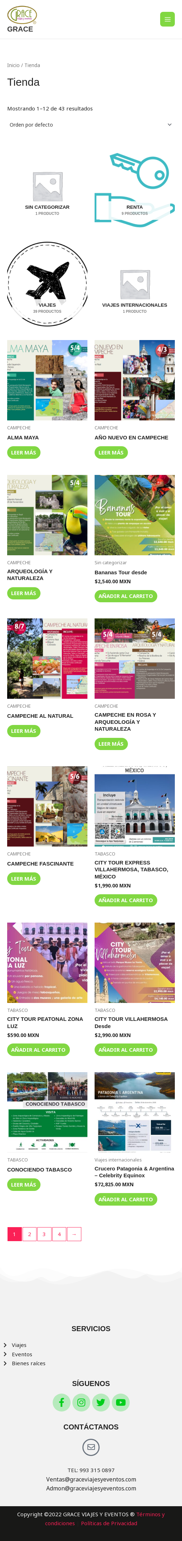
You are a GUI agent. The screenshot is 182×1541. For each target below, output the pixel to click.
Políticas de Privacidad (109, 1523)
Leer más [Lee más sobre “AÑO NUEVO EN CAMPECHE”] (111, 452)
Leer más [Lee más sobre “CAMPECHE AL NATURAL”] (23, 730)
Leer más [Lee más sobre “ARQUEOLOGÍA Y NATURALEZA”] (23, 593)
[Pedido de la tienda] (91, 125)
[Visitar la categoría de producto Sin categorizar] (47, 186)
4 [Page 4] (59, 1234)
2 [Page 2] (29, 1234)
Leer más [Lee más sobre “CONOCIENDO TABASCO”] (23, 1184)
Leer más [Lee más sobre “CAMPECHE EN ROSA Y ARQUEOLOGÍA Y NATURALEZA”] (111, 743)
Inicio (13, 65)
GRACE (20, 29)
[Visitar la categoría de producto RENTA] (135, 186)
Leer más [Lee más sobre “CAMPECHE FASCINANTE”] (23, 878)
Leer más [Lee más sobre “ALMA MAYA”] (23, 452)
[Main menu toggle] (167, 19)
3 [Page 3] (44, 1234)
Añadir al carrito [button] (126, 595)
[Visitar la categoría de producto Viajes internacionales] (135, 284)
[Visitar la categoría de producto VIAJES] (47, 284)
